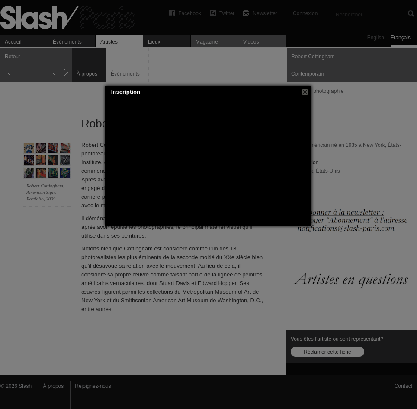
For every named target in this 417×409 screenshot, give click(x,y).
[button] (305, 92)
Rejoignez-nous (93, 386)
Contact (403, 386)
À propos (53, 386)
